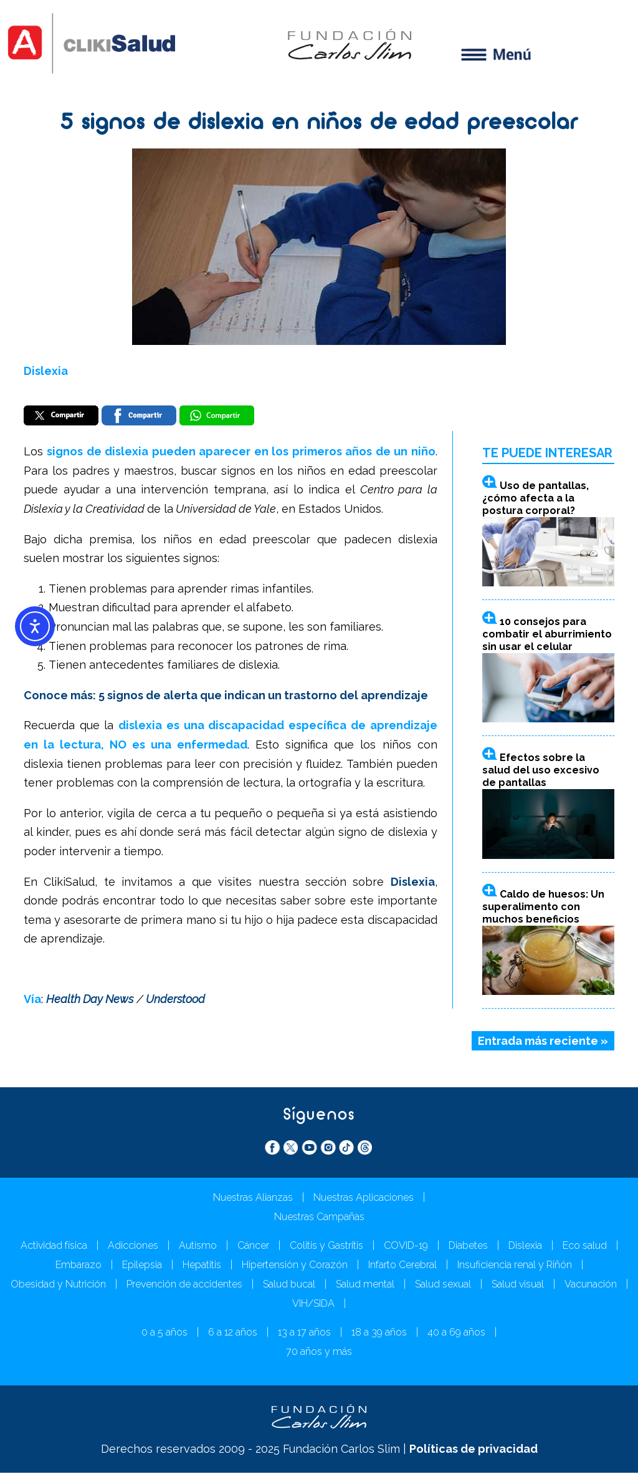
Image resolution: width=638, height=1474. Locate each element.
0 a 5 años (164, 1333)
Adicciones (133, 1247)
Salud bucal (289, 1285)
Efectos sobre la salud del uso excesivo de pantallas (540, 771)
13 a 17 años (304, 1333)
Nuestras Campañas (319, 1218)
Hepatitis (202, 1266)
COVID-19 (406, 1247)
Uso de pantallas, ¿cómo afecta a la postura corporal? (535, 498)
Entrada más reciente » (543, 1042)
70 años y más (319, 1353)
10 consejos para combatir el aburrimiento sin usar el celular (547, 635)
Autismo (198, 1247)
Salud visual (518, 1285)
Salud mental (365, 1285)
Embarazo (78, 1266)
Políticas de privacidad (473, 1450)
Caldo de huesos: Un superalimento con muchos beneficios (543, 907)
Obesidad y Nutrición (58, 1285)
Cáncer (253, 1247)
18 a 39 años (379, 1333)
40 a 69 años (456, 1333)
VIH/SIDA (313, 1305)
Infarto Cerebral (402, 1266)
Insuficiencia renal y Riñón (514, 1266)
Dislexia (46, 370)
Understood (175, 1000)
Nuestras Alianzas (253, 1199)
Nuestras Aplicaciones (363, 1199)
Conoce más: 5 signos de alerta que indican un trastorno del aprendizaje (226, 695)
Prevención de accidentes (184, 1285)
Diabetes (468, 1247)
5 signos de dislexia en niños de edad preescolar (319, 123)
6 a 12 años (232, 1333)
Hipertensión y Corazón (295, 1266)
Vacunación (590, 1285)
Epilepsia (142, 1266)
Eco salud (585, 1247)
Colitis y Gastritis (326, 1247)
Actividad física (54, 1247)
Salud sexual (443, 1285)
